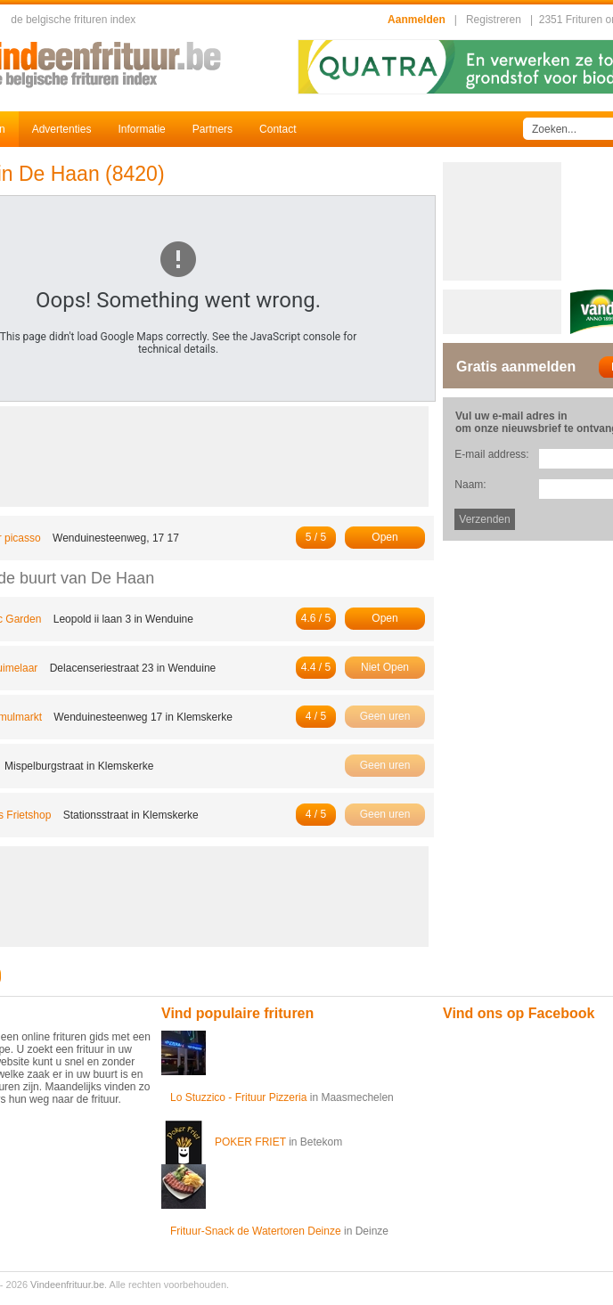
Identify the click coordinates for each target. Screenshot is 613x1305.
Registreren (493, 19)
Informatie (141, 129)
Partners (212, 129)
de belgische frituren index (73, 19)
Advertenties (62, 129)
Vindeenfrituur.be (67, 1284)
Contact (277, 129)
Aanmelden (416, 19)
